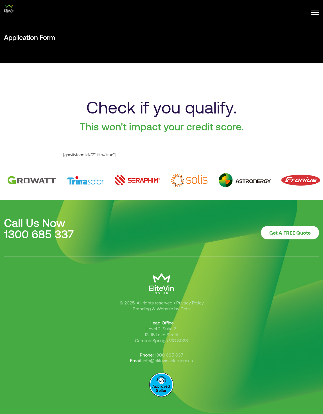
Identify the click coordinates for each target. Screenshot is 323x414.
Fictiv (185, 308)
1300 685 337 (39, 233)
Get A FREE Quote (290, 233)
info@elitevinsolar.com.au (168, 360)
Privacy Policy (190, 302)
